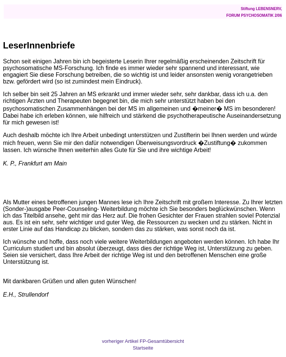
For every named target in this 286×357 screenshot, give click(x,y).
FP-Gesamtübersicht (162, 341)
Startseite (143, 348)
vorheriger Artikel (120, 341)
